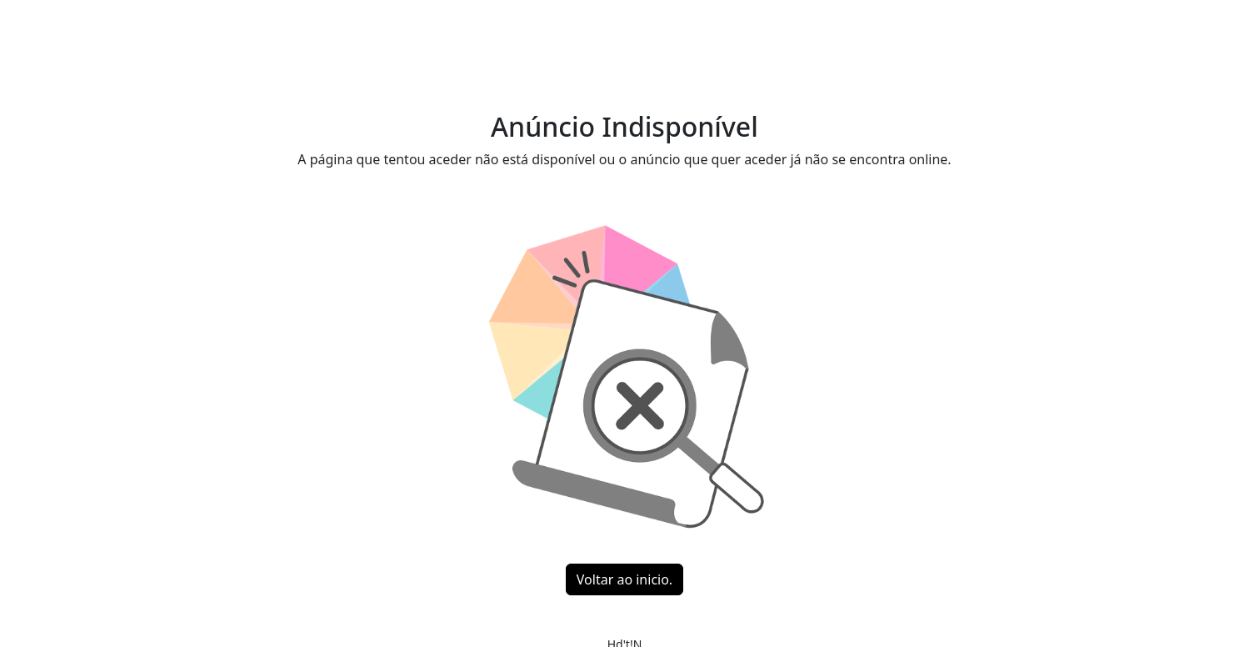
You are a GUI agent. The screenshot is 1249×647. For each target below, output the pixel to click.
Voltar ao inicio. (624, 579)
